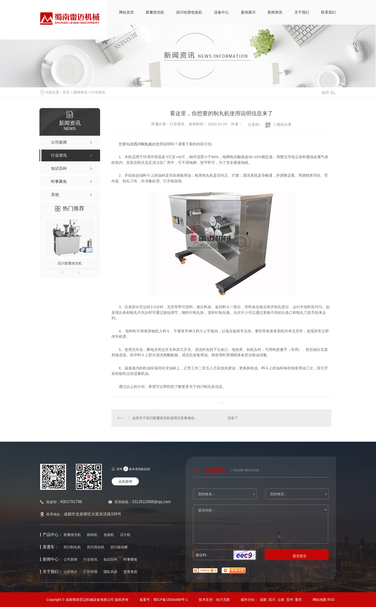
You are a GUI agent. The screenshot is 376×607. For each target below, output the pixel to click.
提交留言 (299, 556)
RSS (331, 600)
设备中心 (221, 12)
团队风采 (110, 572)
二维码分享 (282, 124)
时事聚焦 (130, 559)
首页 (66, 92)
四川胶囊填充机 (70, 263)
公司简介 (70, 572)
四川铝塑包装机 (189, 12)
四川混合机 (95, 547)
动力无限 (223, 600)
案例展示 (248, 12)
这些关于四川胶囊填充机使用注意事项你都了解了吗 (166, 418)
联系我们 (328, 12)
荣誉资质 (130, 572)
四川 (272, 600)
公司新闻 (70, 559)
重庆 (298, 600)
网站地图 (319, 600)
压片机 (125, 535)
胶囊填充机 (155, 12)
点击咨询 (125, 481)
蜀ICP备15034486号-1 (170, 600)
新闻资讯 (275, 12)
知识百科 (110, 559)
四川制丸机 (143, 144)
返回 (328, 92)
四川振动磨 (119, 547)
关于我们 (301, 12)
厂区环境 (90, 572)
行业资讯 (98, 92)
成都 (263, 600)
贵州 (289, 600)
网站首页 (126, 12)
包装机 (109, 535)
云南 (280, 600)
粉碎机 (92, 535)
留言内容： (260, 524)
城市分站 (247, 600)
